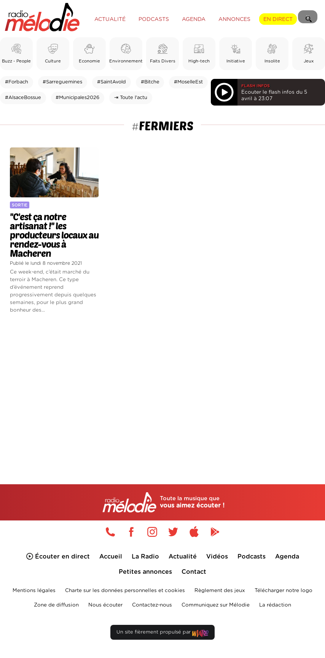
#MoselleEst (188, 82)
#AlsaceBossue (23, 97)
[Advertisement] (162, 386)
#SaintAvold (111, 82)
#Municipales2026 (77, 97)
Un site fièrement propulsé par (162, 634)
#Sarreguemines (62, 82)
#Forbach (16, 82)
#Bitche (150, 82)
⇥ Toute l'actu (130, 97)
